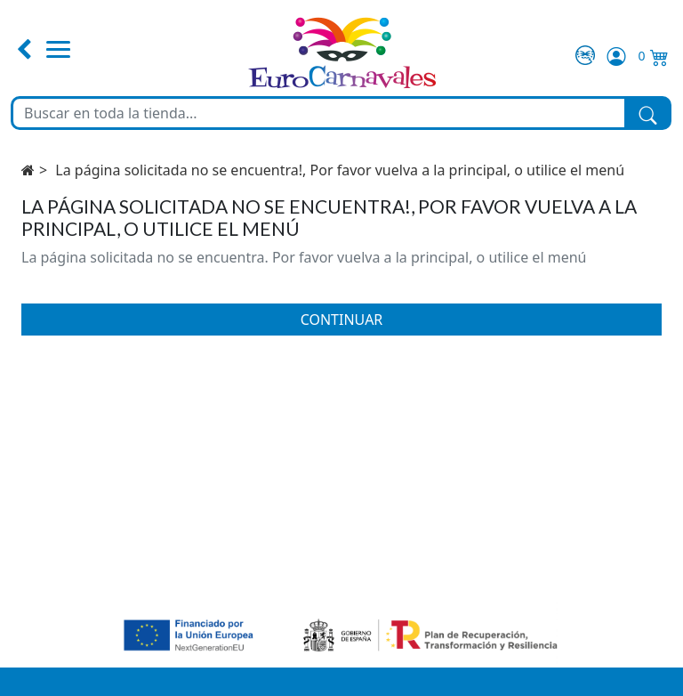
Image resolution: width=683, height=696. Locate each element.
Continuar (342, 319)
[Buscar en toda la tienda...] (319, 113)
